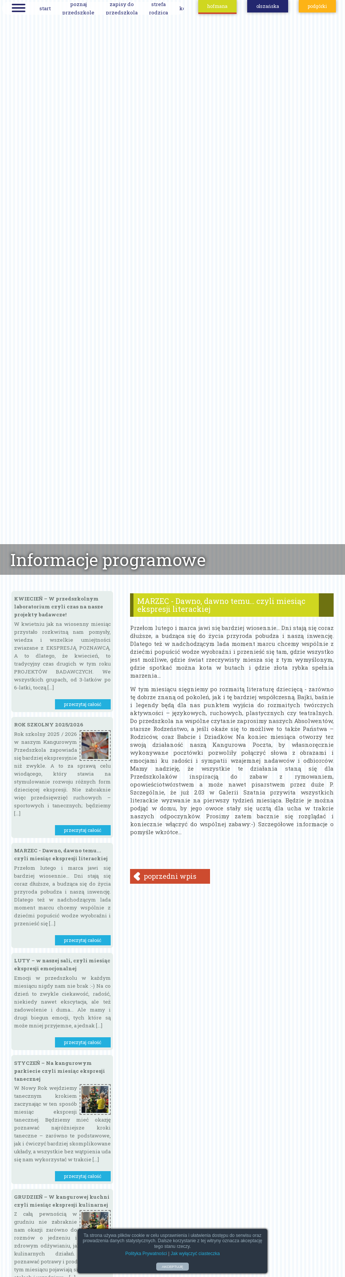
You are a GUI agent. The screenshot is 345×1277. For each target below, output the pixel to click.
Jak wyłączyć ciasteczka (195, 1253)
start (45, 8)
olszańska (267, 6)
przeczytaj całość (82, 704)
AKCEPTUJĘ (172, 1267)
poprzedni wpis (170, 876)
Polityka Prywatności (146, 1253)
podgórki (317, 6)
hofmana (217, 6)
